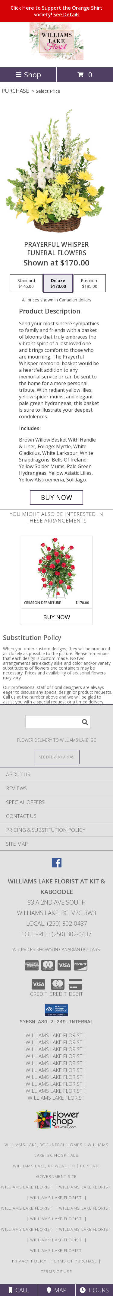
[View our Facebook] (56, 865)
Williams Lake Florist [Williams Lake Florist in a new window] (55, 1035)
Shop (28, 74)
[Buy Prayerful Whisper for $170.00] (56, 497)
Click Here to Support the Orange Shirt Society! (56, 11)
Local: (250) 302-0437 (56, 923)
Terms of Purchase (74, 1261)
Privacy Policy (29, 1261)
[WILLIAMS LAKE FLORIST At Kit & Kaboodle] (56, 58)
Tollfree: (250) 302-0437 (56, 934)
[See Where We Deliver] (57, 757)
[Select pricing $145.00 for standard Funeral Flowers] (26, 283)
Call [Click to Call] (19, 1290)
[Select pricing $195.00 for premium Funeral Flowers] (89, 283)
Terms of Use (56, 1271)
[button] (56, 1010)
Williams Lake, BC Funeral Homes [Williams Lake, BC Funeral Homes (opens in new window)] (44, 1144)
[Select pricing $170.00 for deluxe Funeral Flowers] (58, 283)
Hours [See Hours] (94, 1290)
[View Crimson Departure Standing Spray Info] (56, 568)
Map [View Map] (57, 1290)
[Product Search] (57, 722)
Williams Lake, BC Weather (44, 1166)
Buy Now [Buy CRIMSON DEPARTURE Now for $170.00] (56, 617)
